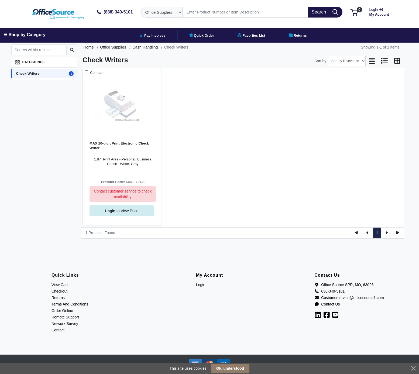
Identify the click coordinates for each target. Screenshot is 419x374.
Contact (57, 330)
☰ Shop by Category (24, 34)
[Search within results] (38, 49)
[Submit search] (71, 49)
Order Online (62, 310)
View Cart (59, 285)
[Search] (245, 12)
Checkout (59, 291)
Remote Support (65, 317)
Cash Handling (145, 47)
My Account (381, 11)
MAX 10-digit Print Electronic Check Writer (119, 145)
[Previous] (367, 233)
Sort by (320, 61)
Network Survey (64, 323)
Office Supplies (113, 47)
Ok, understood (230, 368)
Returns (58, 298)
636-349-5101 (329, 291)
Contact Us (327, 304)
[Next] (386, 233)
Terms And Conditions (69, 304)
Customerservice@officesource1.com (349, 298)
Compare (97, 73)
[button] (354, 12)
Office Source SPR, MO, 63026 (343, 285)
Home (88, 47)
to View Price (121, 211)
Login (200, 285)
